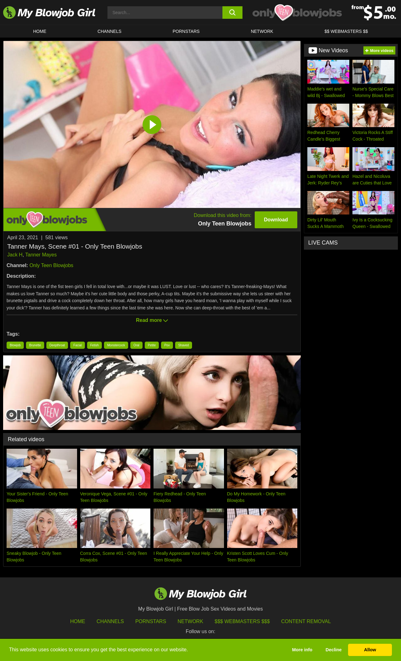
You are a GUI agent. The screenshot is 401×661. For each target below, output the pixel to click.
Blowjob (15, 345)
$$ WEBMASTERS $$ (346, 31)
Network (262, 31)
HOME (39, 31)
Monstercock (116, 345)
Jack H (15, 254)
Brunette (35, 345)
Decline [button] (333, 649)
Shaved (183, 345)
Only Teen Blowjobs (51, 265)
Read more (152, 320)
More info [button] (302, 649)
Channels (110, 621)
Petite (152, 345)
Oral (136, 345)
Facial (77, 345)
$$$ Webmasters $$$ (242, 621)
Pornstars (150, 621)
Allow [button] (370, 649)
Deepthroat (57, 345)
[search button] (232, 12)
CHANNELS (109, 31)
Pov (166, 345)
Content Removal (306, 621)
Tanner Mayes (41, 254)
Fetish (94, 345)
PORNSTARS (186, 31)
